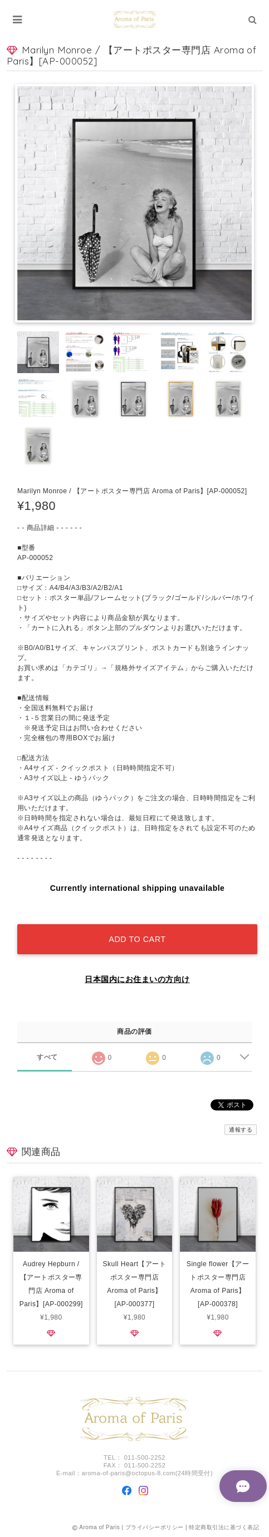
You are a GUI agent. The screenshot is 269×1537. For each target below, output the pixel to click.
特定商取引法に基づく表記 (224, 1527)
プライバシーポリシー (154, 1527)
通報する (240, 1130)
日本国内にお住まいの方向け (137, 979)
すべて (47, 1057)
